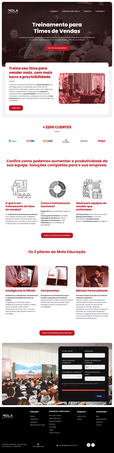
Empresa (87, 11)
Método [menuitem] (79, 419)
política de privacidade (71, 385)
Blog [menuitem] (97, 416)
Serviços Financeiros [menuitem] (55, 421)
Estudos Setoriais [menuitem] (101, 419)
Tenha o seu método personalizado (57, 235)
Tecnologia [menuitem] (52, 427)
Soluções (53, 11)
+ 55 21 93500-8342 (38, 446)
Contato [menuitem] (98, 425)
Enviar (99, 396)
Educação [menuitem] (52, 424)
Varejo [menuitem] (51, 430)
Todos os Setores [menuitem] (54, 433)
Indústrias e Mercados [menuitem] (59, 411)
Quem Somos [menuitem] (81, 416)
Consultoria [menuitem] (33, 422)
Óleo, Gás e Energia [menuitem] (55, 415)
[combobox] (72, 376)
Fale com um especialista (57, 48)
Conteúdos (99, 11)
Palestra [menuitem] (32, 416)
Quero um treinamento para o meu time (57, 333)
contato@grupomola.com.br (68, 445)
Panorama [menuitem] (99, 422)
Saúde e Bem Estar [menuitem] (55, 418)
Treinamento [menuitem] (34, 419)
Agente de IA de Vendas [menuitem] (37, 425)
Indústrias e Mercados (70, 11)
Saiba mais (16, 108)
